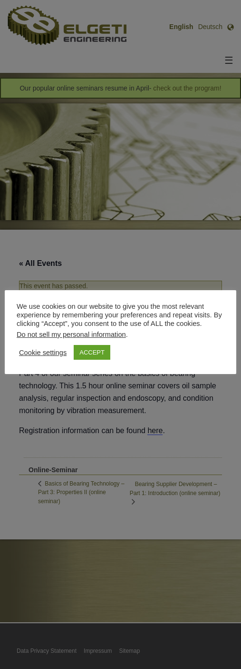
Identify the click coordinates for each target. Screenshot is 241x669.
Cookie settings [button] (43, 352)
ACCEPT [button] (92, 352)
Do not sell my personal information (71, 334)
